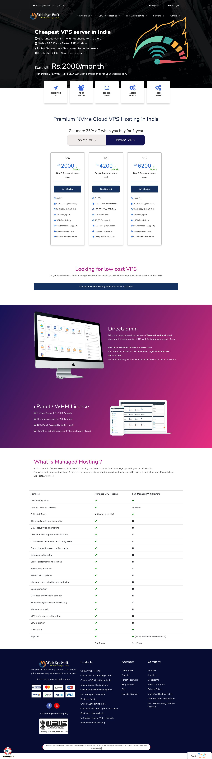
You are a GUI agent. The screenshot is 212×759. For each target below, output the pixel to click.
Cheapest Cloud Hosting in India (97, 675)
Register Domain (130, 694)
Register (126, 675)
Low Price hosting (108, 15)
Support (152, 670)
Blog (124, 689)
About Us (152, 675)
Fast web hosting (135, 15)
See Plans (100, 643)
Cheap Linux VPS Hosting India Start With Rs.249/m (106, 286)
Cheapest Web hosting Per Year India (99, 708)
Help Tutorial (128, 684)
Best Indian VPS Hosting (93, 722)
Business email (88, 699)
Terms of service (156, 684)
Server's (157, 15)
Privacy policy (155, 689)
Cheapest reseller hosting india (96, 689)
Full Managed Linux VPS (93, 694)
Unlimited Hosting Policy (160, 694)
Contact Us (153, 679)
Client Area (127, 670)
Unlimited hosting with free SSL (97, 718)
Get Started (67, 189)
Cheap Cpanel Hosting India (94, 685)
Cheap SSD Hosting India (93, 703)
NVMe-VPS (87, 140)
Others (174, 15)
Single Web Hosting (91, 670)
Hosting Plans (83, 15)
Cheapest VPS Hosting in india (96, 680)
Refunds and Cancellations (161, 698)
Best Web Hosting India (92, 713)
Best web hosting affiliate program (161, 705)
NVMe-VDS (125, 140)
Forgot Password (130, 679)
